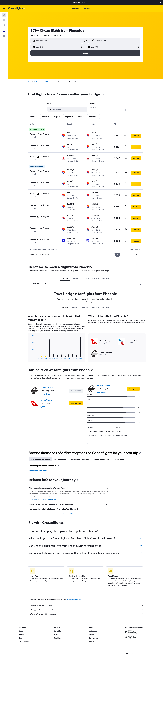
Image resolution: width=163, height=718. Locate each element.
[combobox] (34, 35)
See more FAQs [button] (68, 514)
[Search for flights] (4, 15)
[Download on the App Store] (131, 637)
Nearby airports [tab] (60, 459)
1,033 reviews (45, 407)
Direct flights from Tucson (38, 470)
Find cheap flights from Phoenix (42, 499)
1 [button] (117, 254)
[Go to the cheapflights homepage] (16, 8)
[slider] (124, 110)
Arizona (53, 82)
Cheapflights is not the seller (86, 605)
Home (29, 82)
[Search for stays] (4, 20)
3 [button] (126, 254)
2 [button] (122, 254)
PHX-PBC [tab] (85, 278)
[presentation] (84, 31)
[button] (160, 2)
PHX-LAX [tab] (75, 278)
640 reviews (45, 394)
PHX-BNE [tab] (105, 278)
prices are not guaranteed (74, 599)
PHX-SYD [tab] (95, 278)
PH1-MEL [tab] (65, 278)
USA (46, 82)
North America (38, 82)
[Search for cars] (4, 25)
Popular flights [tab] (119, 459)
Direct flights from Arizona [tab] (40, 459)
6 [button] (136, 254)
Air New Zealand (46, 387)
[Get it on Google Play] (131, 632)
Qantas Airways (46, 400)
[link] (133, 389)
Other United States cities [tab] (80, 459)
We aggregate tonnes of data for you (86, 610)
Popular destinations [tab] (101, 459)
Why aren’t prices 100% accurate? (86, 614)
